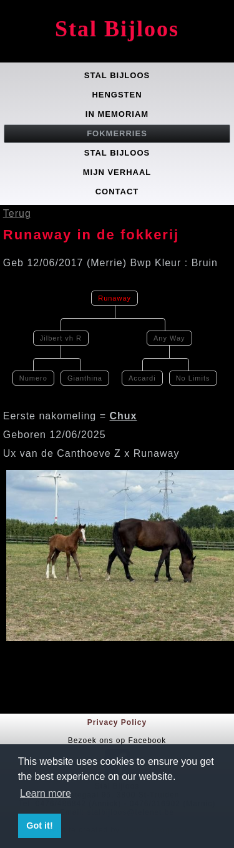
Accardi (142, 378)
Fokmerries (117, 133)
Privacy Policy (117, 722)
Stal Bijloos (117, 28)
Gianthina (84, 378)
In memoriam (117, 114)
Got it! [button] (39, 826)
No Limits (193, 378)
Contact (117, 191)
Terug (17, 213)
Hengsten (117, 94)
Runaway (114, 298)
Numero (33, 378)
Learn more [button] (45, 793)
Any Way (169, 338)
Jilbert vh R (61, 338)
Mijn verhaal (117, 172)
